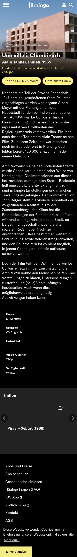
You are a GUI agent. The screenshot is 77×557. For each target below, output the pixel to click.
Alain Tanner (14, 62)
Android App (17, 505)
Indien (34, 62)
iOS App (13, 497)
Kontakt (11, 512)
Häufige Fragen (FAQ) (22, 489)
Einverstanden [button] (16, 551)
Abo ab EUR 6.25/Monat (21, 81)
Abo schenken (16, 473)
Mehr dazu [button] (12, 540)
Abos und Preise (18, 466)
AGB (9, 520)
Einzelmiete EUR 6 (58, 81)
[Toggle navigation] (6, 4)
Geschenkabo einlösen (23, 481)
